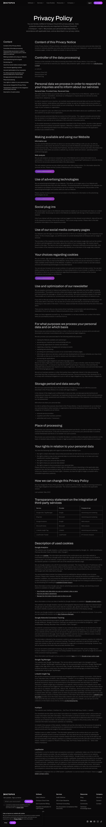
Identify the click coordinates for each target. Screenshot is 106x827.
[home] (9, 3)
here (73, 656)
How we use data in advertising (47, 593)
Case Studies (50, 3)
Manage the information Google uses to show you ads (54, 596)
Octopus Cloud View (42, 800)
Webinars (83, 800)
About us (99, 797)
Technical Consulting (63, 804)
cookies (45, 555)
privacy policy (20, 807)
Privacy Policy (18, 819)
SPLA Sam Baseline (62, 800)
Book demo (98, 3)
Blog (81, 797)
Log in (90, 3)
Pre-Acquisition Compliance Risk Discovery (66, 807)
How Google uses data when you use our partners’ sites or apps (57, 591)
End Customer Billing (42, 804)
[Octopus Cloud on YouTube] (91, 821)
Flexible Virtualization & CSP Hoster (43, 807)
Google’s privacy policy (93, 601)
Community (84, 804)
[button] (31, 3)
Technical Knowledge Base (85, 807)
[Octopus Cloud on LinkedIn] (87, 821)
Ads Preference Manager (66, 614)
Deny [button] (5, 822)
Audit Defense (60, 797)
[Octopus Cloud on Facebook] (94, 821)
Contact (98, 804)
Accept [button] (13, 822)
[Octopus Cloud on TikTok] (101, 821)
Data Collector (40, 797)
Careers (98, 800)
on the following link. (71, 701)
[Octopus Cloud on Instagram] (97, 821)
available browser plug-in (64, 582)
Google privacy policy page (90, 656)
